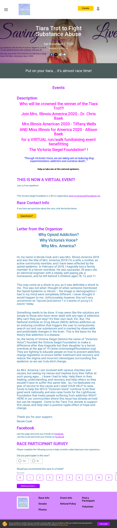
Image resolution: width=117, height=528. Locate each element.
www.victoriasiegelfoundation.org (84, 197)
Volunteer (87, 508)
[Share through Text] (64, 54)
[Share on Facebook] (51, 54)
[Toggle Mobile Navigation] (6, 9)
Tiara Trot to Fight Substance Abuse (59, 31)
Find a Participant (88, 501)
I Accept (104, 524)
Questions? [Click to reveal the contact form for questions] (26, 217)
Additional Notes (28, 487)
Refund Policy (68, 505)
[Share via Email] (60, 54)
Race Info (44, 499)
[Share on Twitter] (56, 54)
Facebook (58, 435)
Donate (85, 8)
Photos (43, 511)
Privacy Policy (63, 525)
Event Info (66, 499)
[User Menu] (98, 8)
